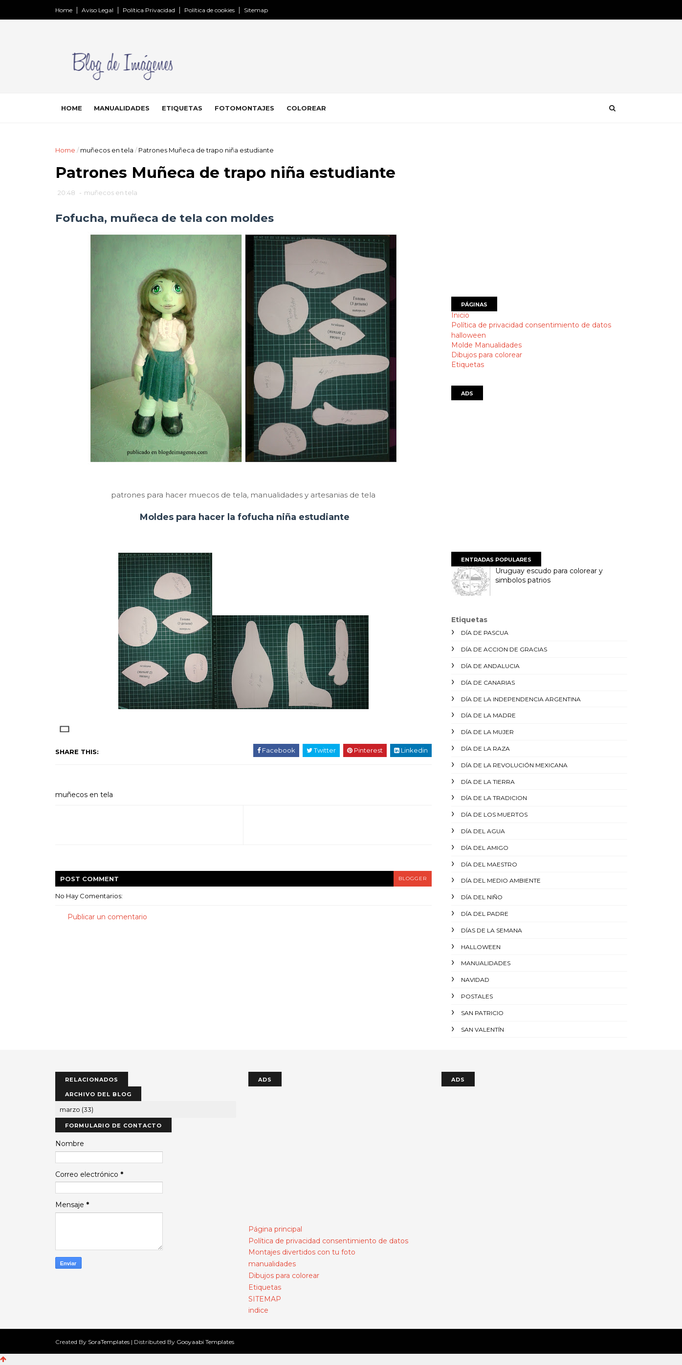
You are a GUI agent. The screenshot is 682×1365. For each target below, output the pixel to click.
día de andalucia (490, 666)
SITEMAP (264, 1299)
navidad (475, 979)
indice (258, 1310)
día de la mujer (487, 732)
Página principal (275, 1229)
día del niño (482, 897)
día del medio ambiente (501, 880)
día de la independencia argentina (521, 699)
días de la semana (491, 930)
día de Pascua (484, 632)
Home (63, 10)
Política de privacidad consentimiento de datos (531, 325)
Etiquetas (182, 108)
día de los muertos (494, 814)
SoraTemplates (109, 1341)
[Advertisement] (539, 213)
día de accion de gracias (504, 649)
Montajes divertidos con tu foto (301, 1252)
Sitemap (256, 10)
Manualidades (122, 108)
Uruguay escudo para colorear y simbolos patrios (549, 575)
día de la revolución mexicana (514, 765)
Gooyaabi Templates (205, 1341)
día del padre (484, 913)
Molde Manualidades (486, 345)
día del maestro (489, 864)
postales (477, 996)
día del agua (483, 831)
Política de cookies (209, 10)
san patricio (482, 1013)
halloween (468, 335)
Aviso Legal (97, 10)
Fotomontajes (244, 108)
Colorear (306, 108)
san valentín (482, 1029)
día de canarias (488, 682)
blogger (412, 878)
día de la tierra (488, 781)
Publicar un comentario (107, 916)
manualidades (485, 963)
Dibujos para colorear (486, 354)
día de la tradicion (494, 798)
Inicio (460, 315)
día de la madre (488, 715)
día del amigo (484, 847)
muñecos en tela (106, 150)
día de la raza (485, 748)
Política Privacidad (149, 10)
